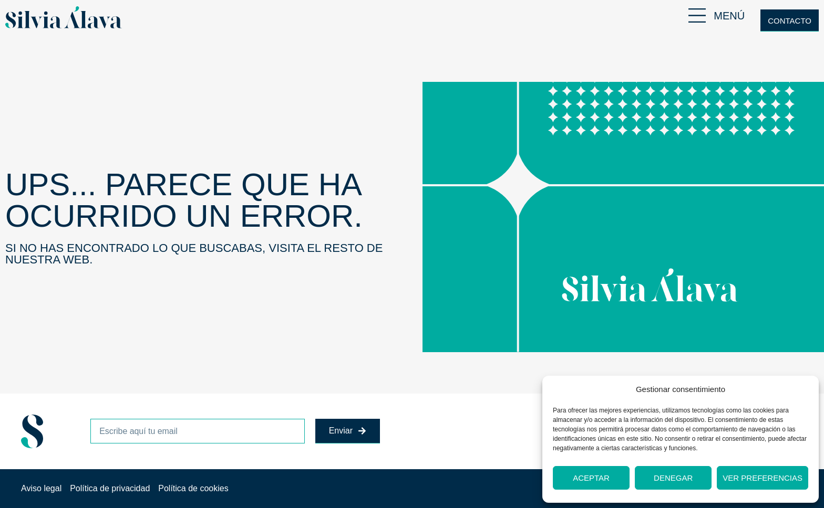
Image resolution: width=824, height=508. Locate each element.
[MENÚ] (697, 15)
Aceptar (591, 477)
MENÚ (729, 16)
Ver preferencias (762, 477)
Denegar (673, 477)
